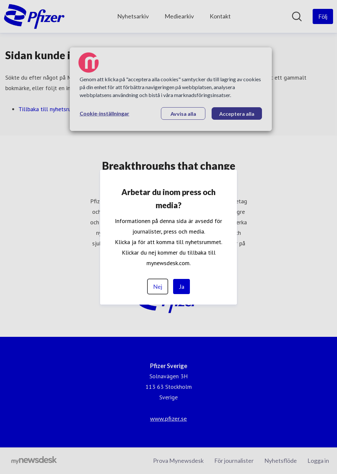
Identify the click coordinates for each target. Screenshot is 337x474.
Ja (181, 286)
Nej (157, 286)
